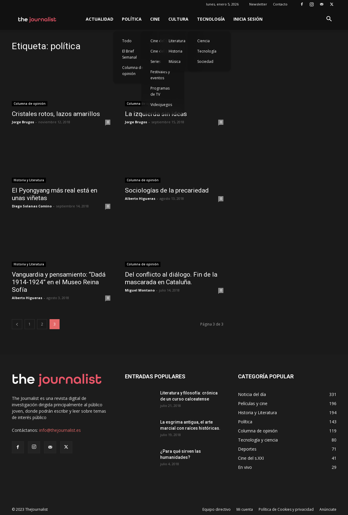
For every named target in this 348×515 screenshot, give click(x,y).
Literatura (177, 40)
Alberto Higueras (140, 198)
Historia (175, 51)
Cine (155, 19)
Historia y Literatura (29, 180)
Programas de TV (160, 91)
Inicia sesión (248, 19)
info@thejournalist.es (60, 430)
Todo (127, 40)
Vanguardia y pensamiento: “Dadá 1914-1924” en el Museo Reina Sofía (58, 282)
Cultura (178, 19)
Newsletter (258, 4)
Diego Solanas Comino (32, 206)
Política (132, 19)
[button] (329, 19)
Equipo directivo (216, 509)
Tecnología (211, 19)
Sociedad (205, 61)
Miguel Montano (140, 290)
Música (175, 61)
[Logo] (37, 19)
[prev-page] (17, 324)
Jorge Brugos (23, 122)
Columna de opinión (132, 70)
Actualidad (99, 19)
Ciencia (203, 40)
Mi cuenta (244, 509)
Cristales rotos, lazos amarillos (56, 114)
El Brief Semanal (129, 54)
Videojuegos (161, 104)
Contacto (280, 4)
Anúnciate (327, 509)
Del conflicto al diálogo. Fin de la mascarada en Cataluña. (171, 278)
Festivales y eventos (160, 74)
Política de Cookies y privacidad (286, 509)
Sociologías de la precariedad (167, 190)
